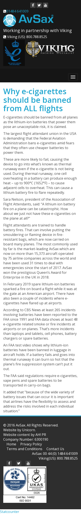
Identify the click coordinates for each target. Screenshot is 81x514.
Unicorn (28, 430)
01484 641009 (17, 11)
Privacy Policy (31, 444)
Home (11, 444)
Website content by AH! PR (24, 434)
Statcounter (9, 511)
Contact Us (55, 448)
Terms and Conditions (24, 448)
